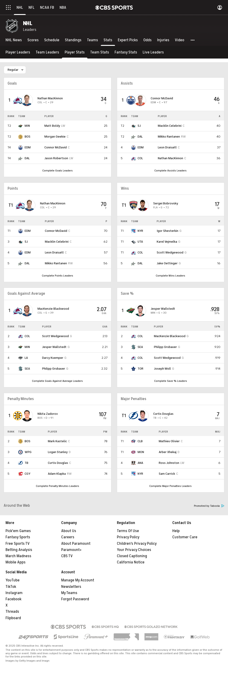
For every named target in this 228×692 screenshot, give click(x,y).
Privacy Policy (128, 537)
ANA (140, 463)
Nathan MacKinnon (50, 98)
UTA (140, 242)
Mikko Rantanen (169, 136)
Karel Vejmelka (167, 242)
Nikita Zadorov (48, 414)
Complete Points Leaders (57, 275)
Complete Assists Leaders (170, 170)
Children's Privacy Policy (137, 543)
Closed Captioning (132, 556)
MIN (27, 126)
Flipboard (13, 618)
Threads (12, 611)
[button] (193, 40)
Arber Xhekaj (167, 452)
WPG (28, 452)
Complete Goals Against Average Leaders (57, 381)
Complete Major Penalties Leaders (170, 486)
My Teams (69, 593)
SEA (27, 369)
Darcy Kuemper (52, 358)
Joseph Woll (162, 369)
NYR (140, 231)
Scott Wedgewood (170, 252)
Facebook (13, 599)
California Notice (130, 562)
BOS (27, 136)
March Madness (18, 556)
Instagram (14, 593)
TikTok (11, 586)
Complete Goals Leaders (57, 170)
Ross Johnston (169, 463)
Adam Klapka (57, 474)
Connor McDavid (55, 147)
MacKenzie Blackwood (53, 309)
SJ (139, 126)
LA (26, 358)
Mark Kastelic (57, 441)
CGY (27, 474)
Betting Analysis (19, 550)
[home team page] (17, 100)
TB (26, 463)
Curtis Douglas (58, 463)
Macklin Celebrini (170, 126)
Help (176, 531)
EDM (28, 147)
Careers (67, 537)
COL (140, 158)
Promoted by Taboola (209, 505)
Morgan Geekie (55, 136)
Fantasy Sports (18, 537)
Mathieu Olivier (169, 441)
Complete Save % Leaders (170, 381)
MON (141, 452)
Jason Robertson (56, 158)
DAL (27, 158)
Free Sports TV (18, 543)
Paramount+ (71, 550)
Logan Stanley (58, 452)
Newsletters (71, 586)
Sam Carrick (167, 474)
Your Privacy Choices (134, 550)
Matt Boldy (52, 126)
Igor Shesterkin (167, 231)
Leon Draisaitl (167, 147)
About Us (68, 531)
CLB (140, 441)
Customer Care (184, 537)
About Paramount (75, 543)
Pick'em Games (18, 531)
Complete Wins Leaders (170, 275)
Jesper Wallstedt (54, 347)
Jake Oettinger (167, 263)
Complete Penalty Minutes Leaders (57, 486)
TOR (140, 369)
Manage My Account (77, 580)
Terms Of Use (128, 531)
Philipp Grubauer (53, 369)
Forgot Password (75, 599)
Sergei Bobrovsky (165, 203)
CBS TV (67, 556)
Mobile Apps (16, 562)
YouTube (13, 580)
